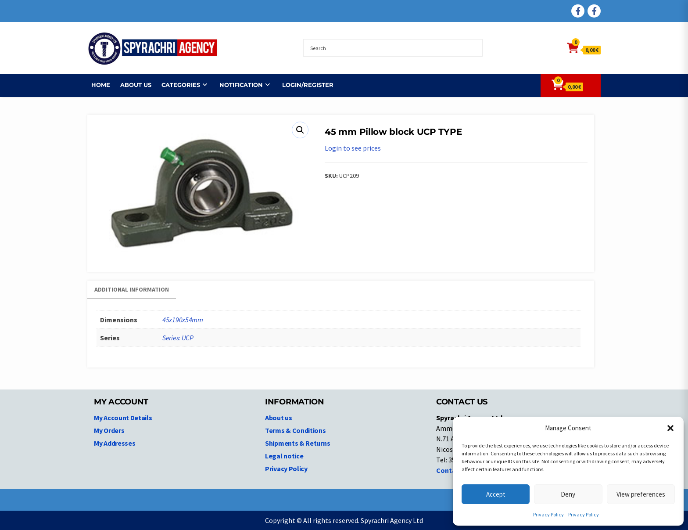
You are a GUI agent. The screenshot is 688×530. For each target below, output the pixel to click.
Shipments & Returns (297, 443)
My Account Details (123, 417)
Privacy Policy (548, 514)
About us (131, 84)
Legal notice (284, 455)
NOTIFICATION (237, 84)
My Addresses (114, 443)
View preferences (640, 494)
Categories (177, 84)
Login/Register (304, 84)
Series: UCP (178, 337)
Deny (568, 494)
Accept (495, 494)
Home (96, 84)
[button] (670, 428)
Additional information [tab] (131, 289)
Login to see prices (353, 148)
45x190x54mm (182, 319)
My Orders (109, 430)
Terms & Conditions (295, 430)
